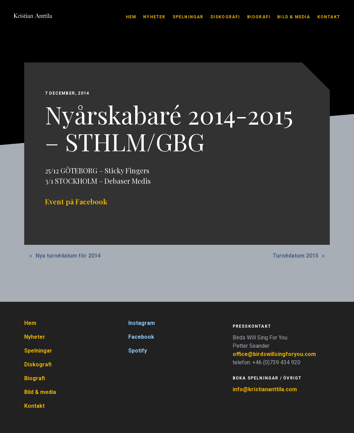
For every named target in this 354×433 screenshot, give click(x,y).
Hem (131, 17)
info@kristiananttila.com (265, 389)
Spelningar (188, 17)
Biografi (259, 17)
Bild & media (293, 17)
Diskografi (225, 17)
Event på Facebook (76, 201)
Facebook (141, 337)
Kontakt (328, 17)
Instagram (141, 323)
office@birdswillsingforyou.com (275, 354)
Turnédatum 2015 (295, 255)
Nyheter (154, 17)
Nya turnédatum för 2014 (68, 255)
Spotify (137, 350)
